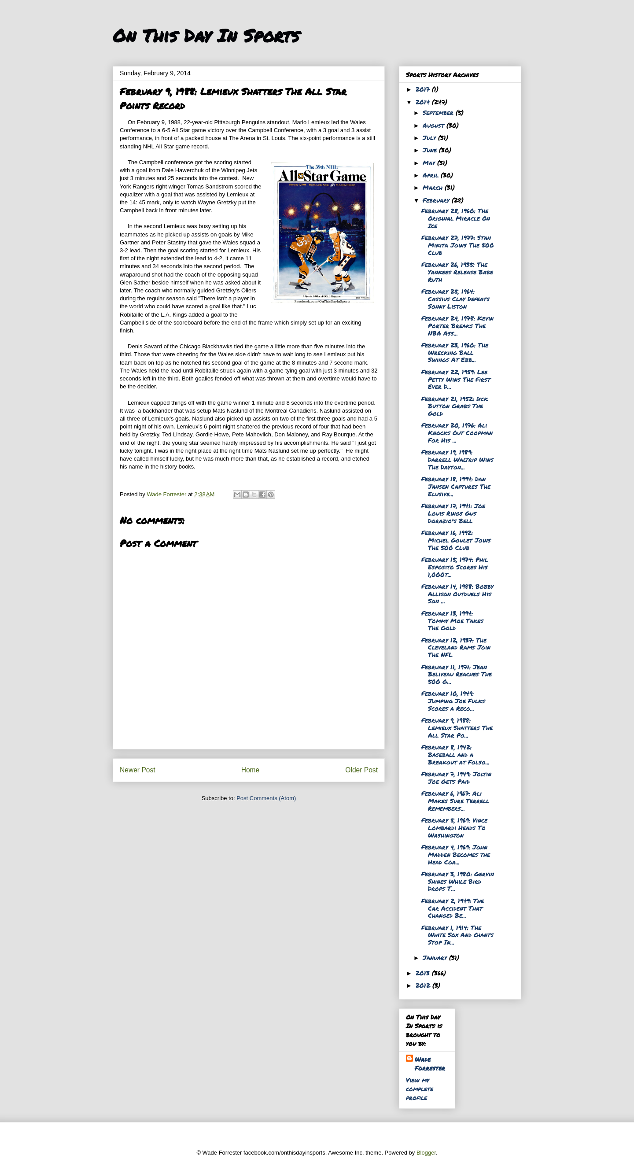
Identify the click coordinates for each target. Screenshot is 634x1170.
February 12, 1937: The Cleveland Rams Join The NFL (455, 647)
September (439, 112)
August (434, 125)
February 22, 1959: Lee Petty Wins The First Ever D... (455, 379)
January (436, 957)
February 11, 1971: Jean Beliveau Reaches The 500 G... (456, 674)
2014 (424, 101)
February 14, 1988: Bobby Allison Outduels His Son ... (457, 593)
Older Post (361, 770)
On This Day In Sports (206, 35)
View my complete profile (419, 1088)
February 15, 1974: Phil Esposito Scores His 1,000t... (454, 567)
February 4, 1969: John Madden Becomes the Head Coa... (455, 854)
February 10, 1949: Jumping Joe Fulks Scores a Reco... (453, 700)
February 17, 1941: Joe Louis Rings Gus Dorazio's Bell (453, 513)
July (430, 137)
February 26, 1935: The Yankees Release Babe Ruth (457, 272)
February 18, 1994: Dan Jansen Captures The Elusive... (455, 486)
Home (250, 770)
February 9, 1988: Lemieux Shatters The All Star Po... (457, 727)
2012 (424, 985)
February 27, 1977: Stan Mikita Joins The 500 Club (457, 245)
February (437, 200)
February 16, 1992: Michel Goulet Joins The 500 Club (456, 540)
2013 (424, 972)
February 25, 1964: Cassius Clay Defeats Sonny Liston (455, 298)
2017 (424, 89)
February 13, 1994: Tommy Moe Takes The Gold (452, 620)
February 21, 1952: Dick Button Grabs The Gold (454, 406)
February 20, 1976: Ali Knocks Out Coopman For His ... (457, 432)
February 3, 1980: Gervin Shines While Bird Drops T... (457, 881)
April (432, 174)
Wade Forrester (430, 1063)
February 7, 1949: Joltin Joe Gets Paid (456, 777)
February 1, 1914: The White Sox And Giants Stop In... (457, 935)
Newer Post (137, 770)
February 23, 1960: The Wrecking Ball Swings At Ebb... (454, 352)
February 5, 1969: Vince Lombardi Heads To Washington (454, 827)
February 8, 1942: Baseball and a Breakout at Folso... (455, 754)
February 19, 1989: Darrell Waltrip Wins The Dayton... (457, 459)
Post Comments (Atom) (266, 798)
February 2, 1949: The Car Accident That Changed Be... (452, 908)
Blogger (426, 1152)
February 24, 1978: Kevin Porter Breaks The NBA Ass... (457, 325)
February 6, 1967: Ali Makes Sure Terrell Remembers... (455, 800)
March (434, 187)
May (430, 162)
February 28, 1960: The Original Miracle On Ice (455, 218)
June (431, 149)
